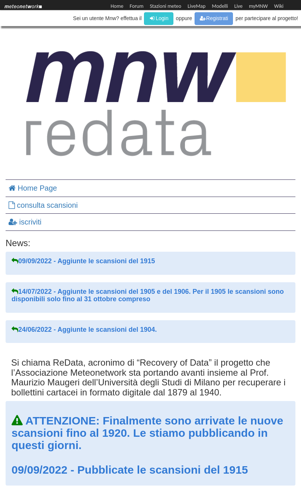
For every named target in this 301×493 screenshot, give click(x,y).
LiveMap (196, 6)
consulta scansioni (43, 205)
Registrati (213, 18)
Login (158, 18)
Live (238, 6)
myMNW (258, 6)
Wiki (279, 6)
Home (117, 6)
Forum (137, 6)
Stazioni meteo (165, 6)
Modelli (220, 6)
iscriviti (25, 222)
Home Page (33, 188)
